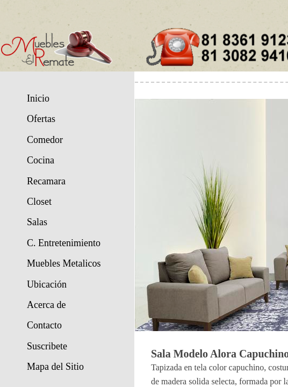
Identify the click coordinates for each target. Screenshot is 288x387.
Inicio (38, 98)
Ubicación (47, 284)
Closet (39, 201)
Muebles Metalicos (63, 263)
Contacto (44, 325)
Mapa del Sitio (55, 366)
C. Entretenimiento (63, 243)
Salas (37, 222)
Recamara (46, 181)
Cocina (40, 160)
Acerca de (46, 304)
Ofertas (41, 118)
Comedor (45, 139)
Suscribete (47, 346)
